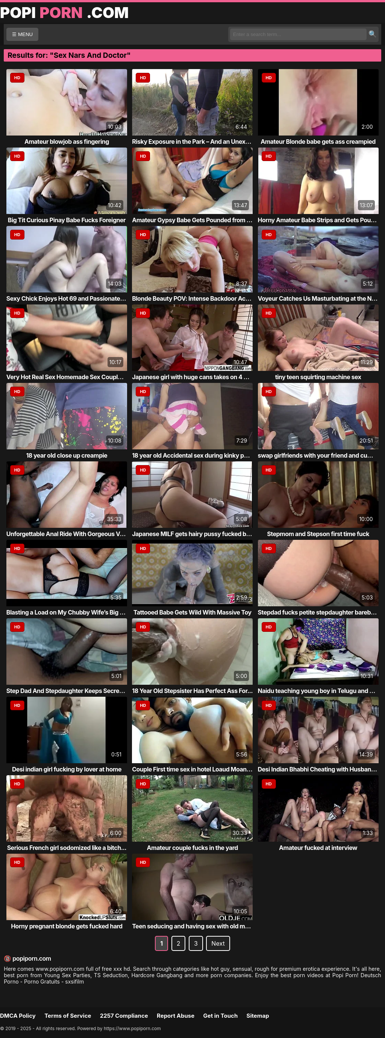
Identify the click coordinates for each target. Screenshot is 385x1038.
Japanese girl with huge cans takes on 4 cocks (196, 377)
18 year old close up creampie (66, 455)
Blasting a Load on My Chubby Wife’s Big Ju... (69, 612)
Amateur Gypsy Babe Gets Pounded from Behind (199, 220)
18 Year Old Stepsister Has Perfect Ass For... (192, 691)
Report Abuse (175, 1015)
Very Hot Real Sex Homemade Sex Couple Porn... (73, 377)
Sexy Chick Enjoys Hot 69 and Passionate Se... (70, 298)
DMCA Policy (18, 1015)
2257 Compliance (124, 1015)
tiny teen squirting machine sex (318, 377)
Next (217, 943)
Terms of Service (67, 1015)
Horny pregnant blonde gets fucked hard (66, 926)
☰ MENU (22, 34)
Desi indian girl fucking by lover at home (66, 769)
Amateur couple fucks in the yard (192, 847)
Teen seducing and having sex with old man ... (195, 926)
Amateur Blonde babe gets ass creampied (318, 141)
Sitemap (258, 1015)
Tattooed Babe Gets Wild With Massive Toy (192, 612)
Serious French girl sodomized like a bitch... (67, 847)
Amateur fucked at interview (318, 847)
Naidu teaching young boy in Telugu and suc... (321, 691)
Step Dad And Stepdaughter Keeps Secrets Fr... (71, 691)
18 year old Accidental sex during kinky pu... (192, 455)
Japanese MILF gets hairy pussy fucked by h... (196, 534)
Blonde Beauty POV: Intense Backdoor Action (194, 298)
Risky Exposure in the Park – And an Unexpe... (195, 141)
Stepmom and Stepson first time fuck (318, 534)
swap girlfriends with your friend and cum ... (318, 455)
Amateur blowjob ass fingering (66, 141)
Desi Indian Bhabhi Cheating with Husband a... (321, 769)
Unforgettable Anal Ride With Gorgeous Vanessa (73, 534)
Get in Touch (220, 1015)
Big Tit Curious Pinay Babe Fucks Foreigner (67, 220)
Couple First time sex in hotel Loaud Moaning (193, 769)
